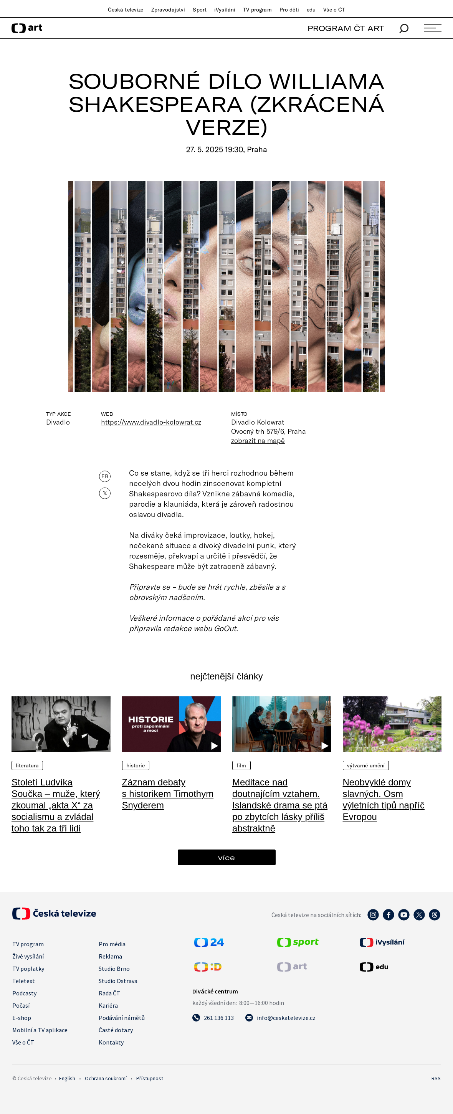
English (67, 1078)
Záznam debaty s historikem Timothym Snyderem (168, 793)
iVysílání (224, 9)
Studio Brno (114, 968)
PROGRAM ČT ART (346, 28)
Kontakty (111, 1042)
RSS (436, 1078)
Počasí (21, 1005)
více (226, 857)
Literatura (27, 765)
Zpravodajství (168, 9)
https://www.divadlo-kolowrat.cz (151, 422)
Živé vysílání (28, 956)
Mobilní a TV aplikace (40, 1030)
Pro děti (289, 9)
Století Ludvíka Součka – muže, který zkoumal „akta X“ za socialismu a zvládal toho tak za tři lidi (56, 805)
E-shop (21, 1017)
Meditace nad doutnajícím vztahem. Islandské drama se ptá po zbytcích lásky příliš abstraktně (279, 805)
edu (311, 9)
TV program (257, 9)
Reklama (110, 956)
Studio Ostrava (118, 981)
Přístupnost (149, 1078)
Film (241, 765)
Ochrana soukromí (106, 1078)
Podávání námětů (122, 1017)
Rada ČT (109, 993)
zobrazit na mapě (258, 440)
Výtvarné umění (366, 765)
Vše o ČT (334, 9)
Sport (200, 9)
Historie (135, 765)
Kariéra (108, 1005)
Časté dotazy (116, 1030)
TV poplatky (28, 968)
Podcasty (24, 993)
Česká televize (126, 9)
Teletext (23, 981)
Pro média (112, 944)
